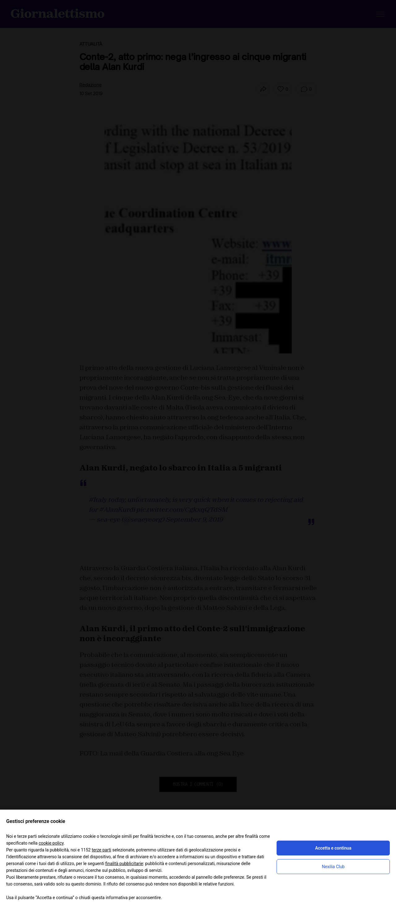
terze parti (101, 849)
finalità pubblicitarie (124, 863)
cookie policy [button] (51, 843)
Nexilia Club (333, 866)
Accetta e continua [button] (333, 848)
